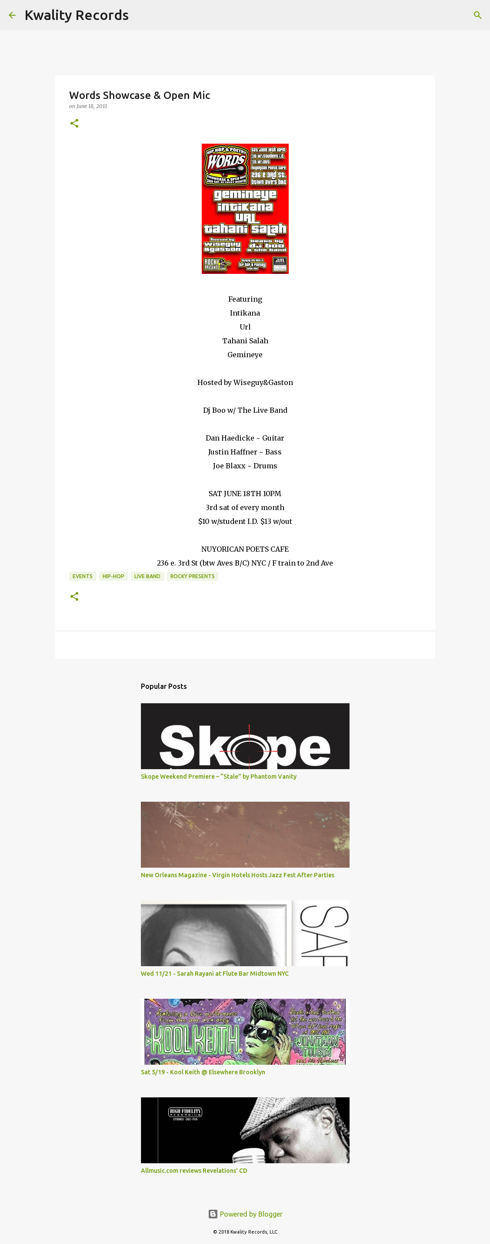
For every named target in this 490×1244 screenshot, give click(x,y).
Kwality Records (76, 15)
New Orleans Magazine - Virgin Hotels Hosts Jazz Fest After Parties (237, 875)
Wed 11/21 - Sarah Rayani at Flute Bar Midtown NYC (215, 973)
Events (83, 576)
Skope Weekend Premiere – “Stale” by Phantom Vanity (219, 776)
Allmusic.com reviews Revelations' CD (194, 1170)
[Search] (141, 15)
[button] (74, 124)
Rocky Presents (192, 576)
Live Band (147, 576)
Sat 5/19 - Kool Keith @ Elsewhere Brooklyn (203, 1072)
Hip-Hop (113, 576)
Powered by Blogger (245, 1214)
